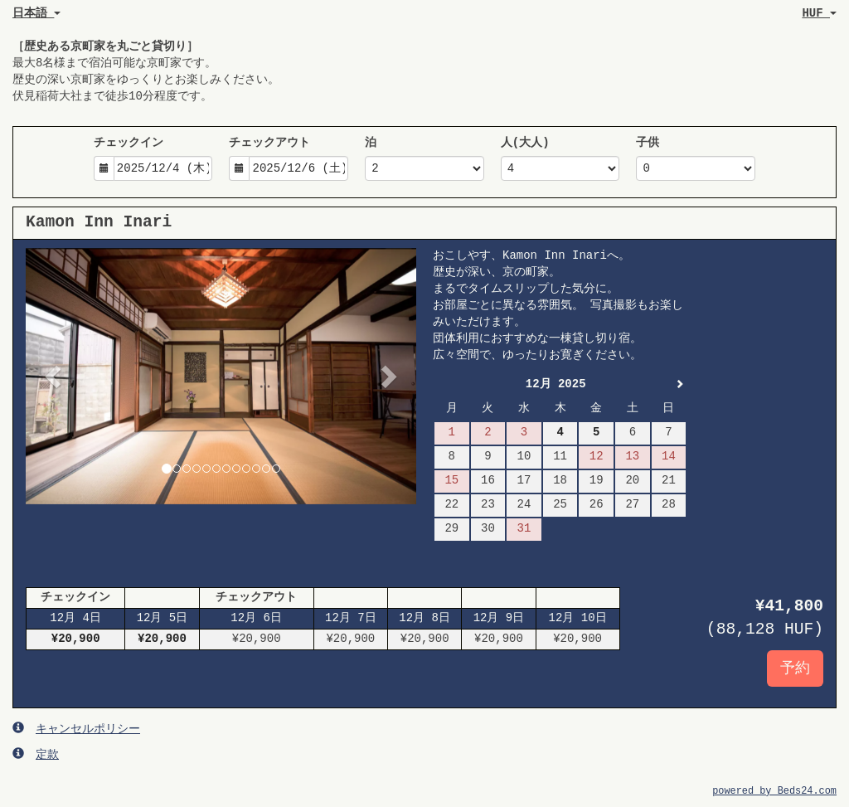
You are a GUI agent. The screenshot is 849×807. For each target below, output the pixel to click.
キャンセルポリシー (76, 728)
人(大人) (525, 142)
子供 (647, 142)
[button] (55, 376)
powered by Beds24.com (774, 791)
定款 (35, 753)
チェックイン (128, 142)
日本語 (36, 13)
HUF (819, 13)
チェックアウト (269, 142)
